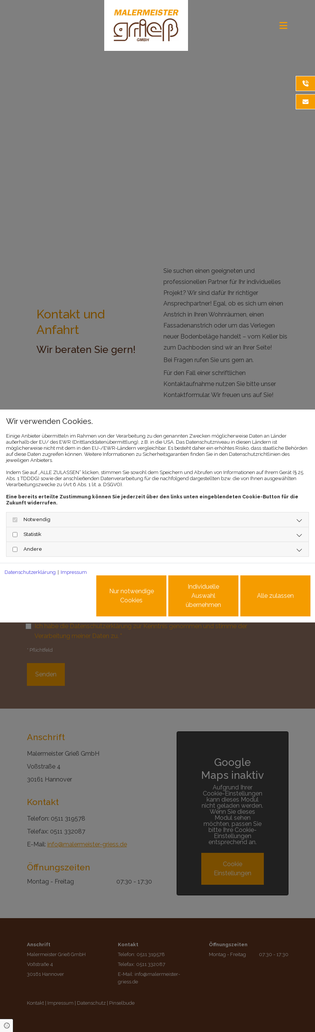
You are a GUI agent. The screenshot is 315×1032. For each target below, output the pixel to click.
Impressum (74, 572)
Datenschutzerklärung (30, 572)
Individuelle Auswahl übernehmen (203, 595)
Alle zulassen (275, 595)
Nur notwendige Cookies (131, 596)
